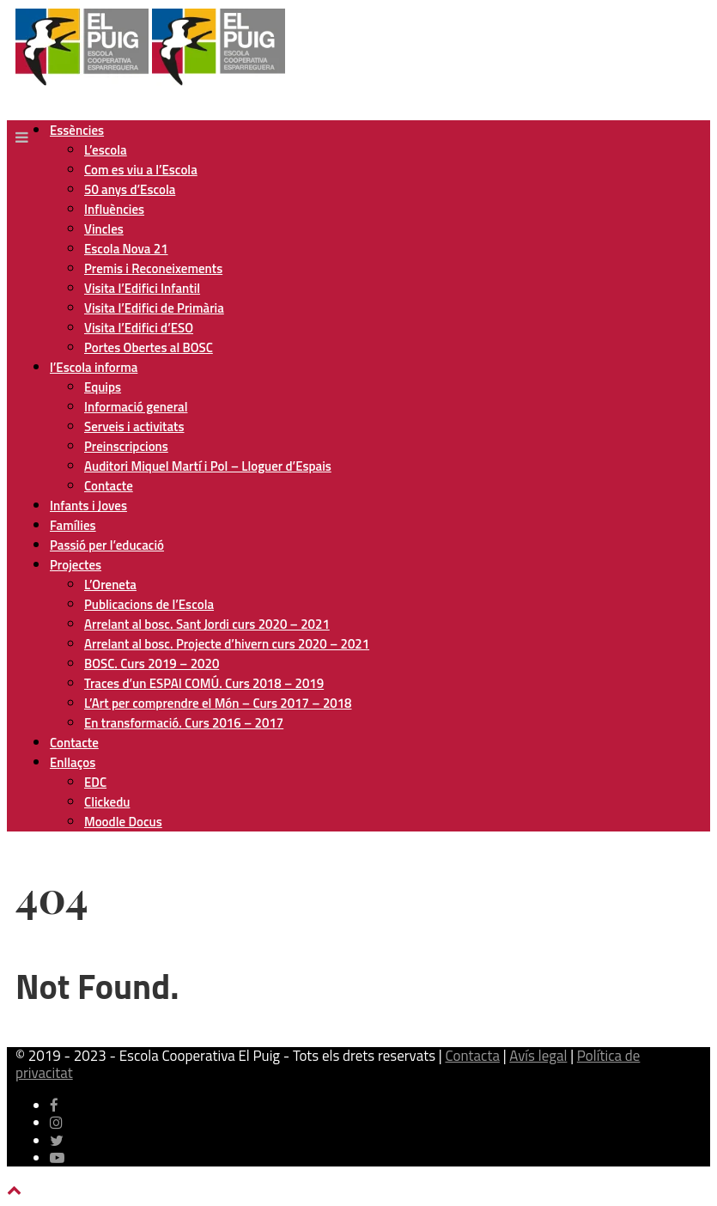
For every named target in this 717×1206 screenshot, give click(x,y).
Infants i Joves (88, 505)
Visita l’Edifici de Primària (154, 308)
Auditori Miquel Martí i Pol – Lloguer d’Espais (207, 466)
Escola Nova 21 (126, 249)
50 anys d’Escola (129, 189)
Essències (77, 130)
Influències (114, 209)
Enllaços (72, 762)
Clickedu (107, 802)
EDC (95, 782)
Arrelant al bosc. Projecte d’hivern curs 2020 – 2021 (226, 644)
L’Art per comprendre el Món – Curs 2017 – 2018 (217, 703)
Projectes (75, 565)
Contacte (108, 486)
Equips (102, 387)
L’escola (105, 150)
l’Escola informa (93, 367)
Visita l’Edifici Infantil (142, 288)
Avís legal (538, 1056)
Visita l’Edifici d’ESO (138, 328)
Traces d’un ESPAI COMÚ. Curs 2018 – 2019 (204, 683)
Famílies (73, 525)
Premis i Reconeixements (153, 268)
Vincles (104, 229)
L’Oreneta (110, 584)
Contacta (472, 1056)
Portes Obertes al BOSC (148, 347)
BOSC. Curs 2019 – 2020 (151, 663)
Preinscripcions (126, 446)
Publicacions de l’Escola (149, 604)
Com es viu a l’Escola (140, 170)
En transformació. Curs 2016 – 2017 (183, 723)
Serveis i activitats (134, 426)
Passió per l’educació (107, 545)
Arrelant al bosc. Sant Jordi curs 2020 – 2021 (207, 624)
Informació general (135, 407)
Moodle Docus (123, 821)
